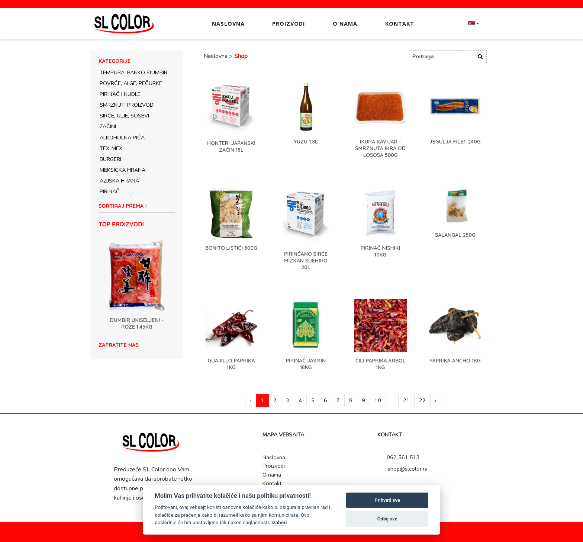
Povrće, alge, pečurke (131, 83)
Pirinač (110, 191)
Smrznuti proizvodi (127, 105)
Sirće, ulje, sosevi (124, 115)
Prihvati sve (387, 500)
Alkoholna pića (122, 137)
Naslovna (228, 23)
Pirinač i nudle (120, 94)
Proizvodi (288, 23)
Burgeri (110, 159)
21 (406, 400)
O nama (345, 23)
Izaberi (279, 522)
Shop (241, 56)
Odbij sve (387, 519)
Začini (108, 126)
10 (377, 400)
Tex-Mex (111, 148)
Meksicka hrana (122, 170)
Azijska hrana (119, 180)
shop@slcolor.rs (404, 468)
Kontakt (399, 23)
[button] (137, 208)
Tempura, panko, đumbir (133, 72)
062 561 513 (400, 457)
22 (422, 400)
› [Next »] (436, 400)
